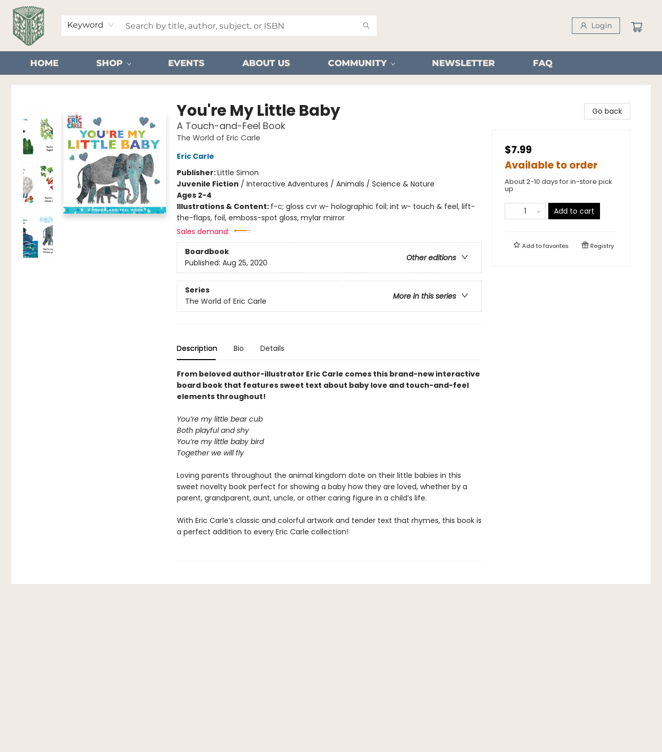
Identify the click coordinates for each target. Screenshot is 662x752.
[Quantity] (525, 211)
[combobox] (90, 25)
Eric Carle (197, 156)
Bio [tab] (239, 348)
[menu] (331, 63)
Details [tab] (272, 348)
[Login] (596, 25)
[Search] (366, 25)
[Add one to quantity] (538, 211)
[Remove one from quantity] (511, 211)
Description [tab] (197, 348)
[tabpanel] (329, 464)
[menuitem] (44, 63)
